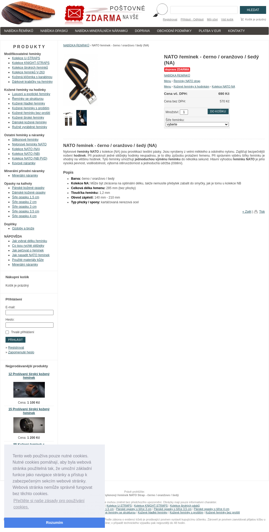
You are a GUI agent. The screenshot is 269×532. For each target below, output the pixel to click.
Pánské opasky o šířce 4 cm (211, 509)
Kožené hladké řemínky (28, 103)
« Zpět (247, 211)
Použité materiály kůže (28, 260)
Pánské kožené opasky (28, 188)
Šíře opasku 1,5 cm (25, 197)
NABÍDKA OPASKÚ (54, 31)
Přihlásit (15, 339)
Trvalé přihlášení (22, 332)
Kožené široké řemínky (28, 117)
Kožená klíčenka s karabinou (32, 77)
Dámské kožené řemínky (29, 122)
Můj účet (212, 19)
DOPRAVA (142, 31)
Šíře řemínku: (175, 120)
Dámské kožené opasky (28, 192)
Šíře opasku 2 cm (24, 202)
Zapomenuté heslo (21, 352)
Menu (167, 81)
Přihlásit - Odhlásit (192, 19)
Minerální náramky (25, 175)
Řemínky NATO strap (187, 81)
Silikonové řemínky (25, 139)
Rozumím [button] (54, 522)
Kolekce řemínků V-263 (28, 72)
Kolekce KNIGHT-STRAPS (31, 63)
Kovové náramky (23, 163)
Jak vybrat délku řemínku (29, 241)
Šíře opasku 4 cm (24, 216)
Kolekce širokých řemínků (30, 67)
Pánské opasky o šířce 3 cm (134, 509)
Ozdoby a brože (23, 228)
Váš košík (227, 19)
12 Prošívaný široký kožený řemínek (29, 376)
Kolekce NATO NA (223, 86)
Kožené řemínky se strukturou (117, 512)
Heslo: (10, 319)
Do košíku (218, 111)
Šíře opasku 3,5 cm (25, 211)
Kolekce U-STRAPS (26, 58)
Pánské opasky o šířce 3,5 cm (173, 509)
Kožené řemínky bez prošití (31, 113)
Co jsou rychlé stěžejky (28, 246)
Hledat (253, 10)
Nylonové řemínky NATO (29, 144)
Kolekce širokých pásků (185, 505)
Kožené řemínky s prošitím (30, 108)
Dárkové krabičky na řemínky (32, 82)
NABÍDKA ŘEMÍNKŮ (18, 31)
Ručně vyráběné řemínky (29, 127)
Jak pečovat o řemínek (28, 250)
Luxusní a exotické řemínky (31, 94)
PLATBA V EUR (210, 31)
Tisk (262, 211)
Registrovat (170, 19)
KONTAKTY (236, 31)
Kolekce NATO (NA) (26, 149)
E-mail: (10, 307)
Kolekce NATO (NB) (26, 154)
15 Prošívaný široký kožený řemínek (29, 411)
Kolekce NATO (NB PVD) (29, 158)
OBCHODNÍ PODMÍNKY (174, 31)
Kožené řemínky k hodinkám (191, 86)
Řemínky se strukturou (28, 99)
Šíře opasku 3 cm (24, 207)
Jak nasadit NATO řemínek (31, 255)
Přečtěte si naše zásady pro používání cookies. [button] (48, 503)
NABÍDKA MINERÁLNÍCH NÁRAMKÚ (101, 31)
